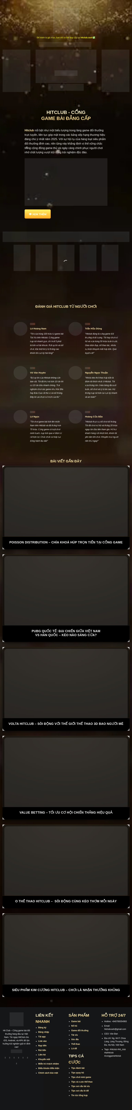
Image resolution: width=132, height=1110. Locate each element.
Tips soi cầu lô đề (80, 1091)
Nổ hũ (74, 1026)
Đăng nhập (43, 1032)
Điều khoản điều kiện (48, 1068)
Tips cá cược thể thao (82, 1082)
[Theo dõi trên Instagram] (10, 1058)
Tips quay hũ (77, 1073)
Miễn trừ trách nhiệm (48, 1064)
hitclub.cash (87, 37)
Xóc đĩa (75, 1039)
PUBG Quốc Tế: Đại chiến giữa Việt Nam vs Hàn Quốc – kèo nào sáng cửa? (66, 633)
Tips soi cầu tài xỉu (80, 1086)
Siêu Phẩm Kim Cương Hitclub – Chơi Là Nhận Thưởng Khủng (66, 990)
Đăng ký (42, 1027)
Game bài (76, 1021)
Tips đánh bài (78, 1068)
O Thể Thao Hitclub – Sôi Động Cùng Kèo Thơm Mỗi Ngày (66, 901)
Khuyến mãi (44, 1059)
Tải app (42, 1037)
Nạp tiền (42, 1045)
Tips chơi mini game (81, 1077)
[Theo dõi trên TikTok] (14, 1058)
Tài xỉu (74, 1035)
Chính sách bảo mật (48, 1073)
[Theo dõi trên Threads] (27, 1058)
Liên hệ (42, 1055)
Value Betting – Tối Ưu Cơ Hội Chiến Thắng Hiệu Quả (65, 812)
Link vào (42, 1041)
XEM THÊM (39, 214)
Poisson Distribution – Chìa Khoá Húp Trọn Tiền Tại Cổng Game (66, 542)
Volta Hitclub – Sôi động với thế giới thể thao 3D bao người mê (66, 724)
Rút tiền (42, 1050)
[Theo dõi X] (19, 1058)
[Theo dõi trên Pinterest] (17, 1064)
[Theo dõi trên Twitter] (23, 1058)
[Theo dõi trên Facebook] (5, 1058)
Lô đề (74, 1048)
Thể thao (75, 1044)
